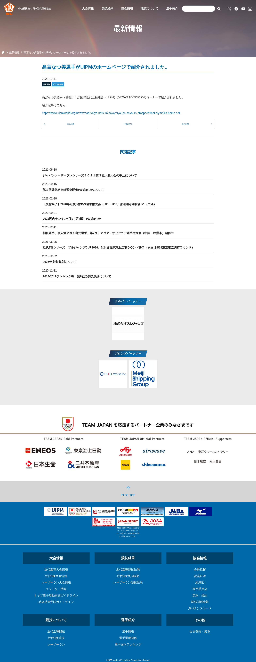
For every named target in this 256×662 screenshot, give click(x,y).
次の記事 (185, 124)
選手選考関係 (128, 638)
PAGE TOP (128, 491)
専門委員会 (199, 589)
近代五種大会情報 (56, 569)
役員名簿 (200, 576)
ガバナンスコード (200, 608)
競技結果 (107, 8)
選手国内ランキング (128, 644)
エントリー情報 (56, 589)
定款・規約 (199, 595)
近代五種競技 (56, 631)
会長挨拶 (200, 569)
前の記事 (70, 124)
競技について (149, 8)
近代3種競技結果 (128, 576)
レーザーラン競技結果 (128, 582)
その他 (200, 620)
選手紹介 (172, 8)
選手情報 (128, 631)
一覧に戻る (128, 124)
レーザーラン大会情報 (56, 582)
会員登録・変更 (200, 631)
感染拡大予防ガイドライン (56, 602)
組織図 (199, 582)
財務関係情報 (200, 602)
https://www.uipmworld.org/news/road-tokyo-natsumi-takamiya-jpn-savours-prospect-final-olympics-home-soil (111, 113)
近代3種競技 (56, 638)
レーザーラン (56, 644)
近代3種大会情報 (56, 576)
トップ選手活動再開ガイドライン (56, 595)
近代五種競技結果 (128, 569)
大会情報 (88, 8)
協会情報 (127, 8)
